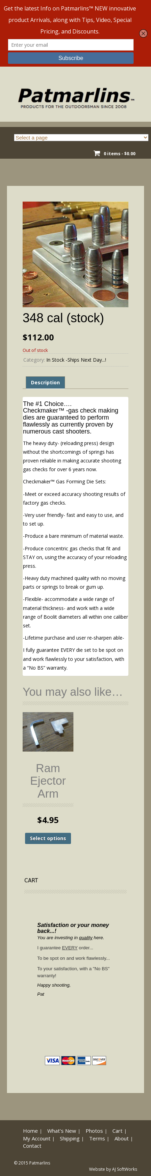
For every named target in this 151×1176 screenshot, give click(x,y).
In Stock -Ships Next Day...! (76, 359)
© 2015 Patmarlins (32, 1163)
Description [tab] (45, 382)
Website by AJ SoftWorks (113, 1169)
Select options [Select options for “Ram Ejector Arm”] (48, 838)
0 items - (119, 153)
